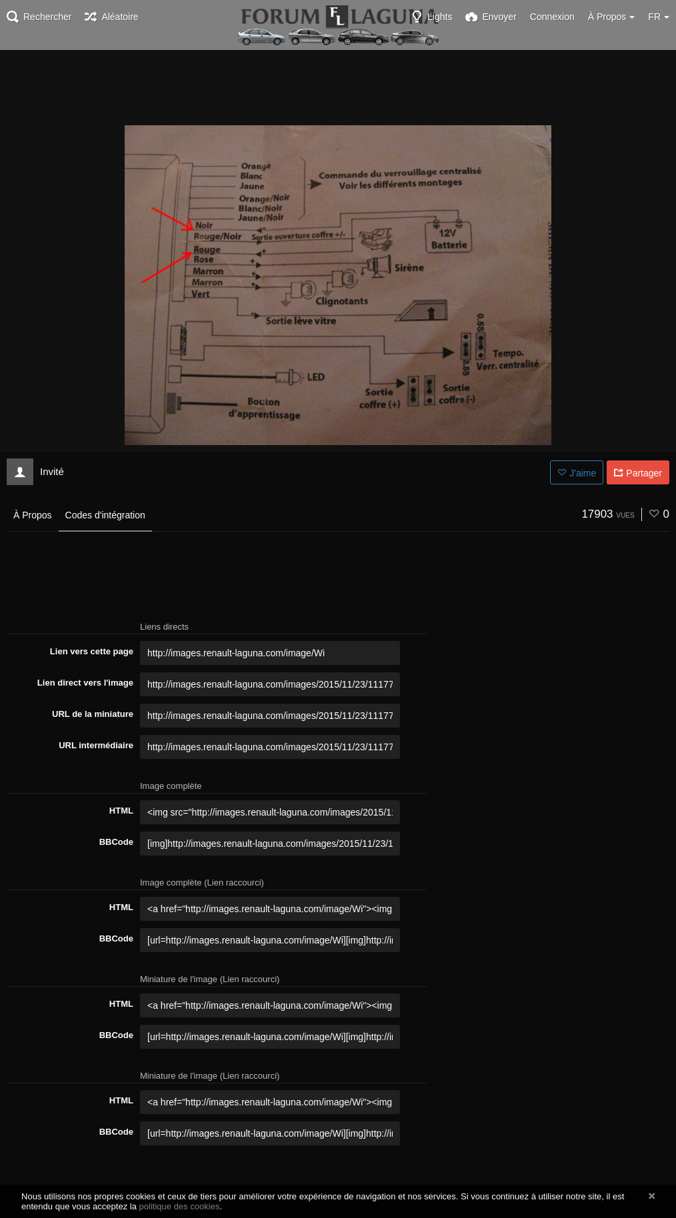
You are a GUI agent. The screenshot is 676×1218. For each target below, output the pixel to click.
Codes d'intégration (105, 515)
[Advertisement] (338, 87)
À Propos (32, 515)
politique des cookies (179, 1206)
